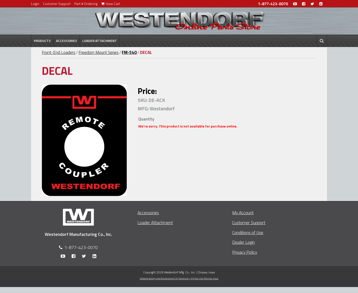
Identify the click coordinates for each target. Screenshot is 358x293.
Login (35, 3)
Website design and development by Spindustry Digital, (179, 278)
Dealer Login (243, 242)
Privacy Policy (244, 252)
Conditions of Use (247, 232)
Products (42, 40)
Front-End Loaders (58, 52)
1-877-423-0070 (273, 4)
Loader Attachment (99, 40)
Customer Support (57, 3)
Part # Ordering (85, 3)
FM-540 (129, 52)
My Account (243, 212)
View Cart (110, 3)
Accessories (66, 40)
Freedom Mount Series (99, 52)
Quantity (146, 119)
